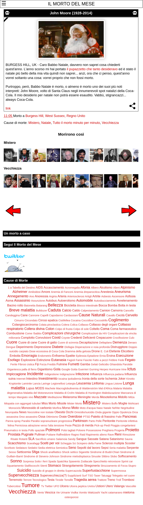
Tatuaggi (106, 475)
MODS (39, 388)
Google (65, 369)
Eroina (111, 355)
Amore (45, 291)
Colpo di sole (81, 328)
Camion (105, 310)
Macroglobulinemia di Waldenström (77, 388)
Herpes (104, 369)
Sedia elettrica (46, 447)
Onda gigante (103, 412)
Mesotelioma (108, 397)
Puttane (51, 434)
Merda (95, 397)
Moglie (122, 403)
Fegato (130, 360)
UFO (56, 486)
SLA (31, 439)
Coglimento (118, 320)
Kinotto (130, 378)
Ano (31, 296)
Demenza (120, 342)
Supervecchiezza (23, 475)
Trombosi (128, 479)
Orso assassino (28, 416)
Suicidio (24, 470)
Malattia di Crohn (64, 392)
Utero (109, 486)
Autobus (51, 300)
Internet (21, 378)
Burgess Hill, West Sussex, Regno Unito (55, 116)
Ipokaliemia (74, 378)
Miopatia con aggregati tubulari (22, 403)
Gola (57, 369)
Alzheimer (19, 292)
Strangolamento (72, 465)
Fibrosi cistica (26, 364)
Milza (131, 397)
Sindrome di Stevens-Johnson (41, 456)
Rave (111, 434)
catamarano (115, 492)
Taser (97, 475)
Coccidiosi (87, 320)
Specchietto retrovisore (106, 461)
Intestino (32, 378)
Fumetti (73, 364)
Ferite (13, 364)
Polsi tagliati (68, 430)
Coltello (95, 328)
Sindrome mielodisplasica (75, 456)
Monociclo (15, 407)
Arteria (62, 296)
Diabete (57, 347)
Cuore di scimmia (68, 342)
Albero (95, 287)
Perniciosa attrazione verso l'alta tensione (39, 425)
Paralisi (25, 420)
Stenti (43, 465)
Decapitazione (88, 342)
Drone (96, 351)
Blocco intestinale (87, 305)
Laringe (45, 383)
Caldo (76, 310)
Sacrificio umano (45, 439)
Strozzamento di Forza (114, 465)
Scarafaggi (33, 443)
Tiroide (59, 479)
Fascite (87, 360)
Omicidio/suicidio (84, 412)
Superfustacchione (96, 470)
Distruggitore (119, 347)
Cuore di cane (27, 342)
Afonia (85, 287)
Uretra (91, 486)
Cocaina (76, 320)
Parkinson (80, 421)
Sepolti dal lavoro (88, 447)
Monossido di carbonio (36, 407)
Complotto (28, 337)
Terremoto (15, 479)
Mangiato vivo (25, 397)
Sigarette (84, 452)
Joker (121, 378)
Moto (75, 408)
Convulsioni (43, 337)
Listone (117, 383)
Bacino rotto (15, 305)
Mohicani (133, 403)
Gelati (94, 364)
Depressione (42, 347)
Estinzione (43, 360)
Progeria (119, 430)
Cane (24, 315)
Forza (43, 364)
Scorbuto (9, 447)
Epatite (70, 355)
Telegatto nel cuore (123, 475)
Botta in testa (127, 305)
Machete (50, 388)
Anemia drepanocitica (87, 291)
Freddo (51, 364)
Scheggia (66, 443)
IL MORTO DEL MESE (71, 3)
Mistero (33, 123)
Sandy (72, 439)
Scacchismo (17, 443)
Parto (92, 420)
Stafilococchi (31, 465)
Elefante (114, 351)
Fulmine (61, 364)
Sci (74, 443)
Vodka (74, 492)
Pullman (40, 434)
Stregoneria (92, 465)
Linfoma (98, 383)
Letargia (71, 383)
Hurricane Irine (117, 369)
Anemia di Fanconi (62, 291)
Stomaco (54, 465)
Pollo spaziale (36, 430)
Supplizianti (74, 475)
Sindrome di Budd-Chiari (104, 452)
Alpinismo (127, 287)
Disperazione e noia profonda (92, 347)
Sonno (16, 461)
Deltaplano (105, 342)
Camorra (117, 310)
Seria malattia (117, 447)
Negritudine (127, 407)
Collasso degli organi (103, 324)
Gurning (94, 369)
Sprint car (127, 461)
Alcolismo (105, 287)
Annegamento (17, 296)
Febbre (113, 360)
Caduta (54, 310)
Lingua (109, 383)
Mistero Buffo (110, 403)
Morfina (57, 407)
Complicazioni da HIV (94, 333)
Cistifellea (64, 320)
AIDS (39, 287)
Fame (79, 360)
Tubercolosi (14, 486)
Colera (65, 324)
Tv (42, 486)
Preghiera (108, 430)
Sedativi (32, 447)
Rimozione (129, 434)
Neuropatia (11, 412)
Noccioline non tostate (40, 412)
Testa (51, 479)
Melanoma (70, 397)
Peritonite (108, 420)
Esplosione (28, 360)
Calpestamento (90, 310)
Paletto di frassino (103, 416)
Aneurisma (123, 292)
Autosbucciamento (105, 300)
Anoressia (41, 296)
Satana (104, 439)
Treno (111, 479)
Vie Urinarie (63, 492)
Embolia (15, 355)
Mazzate (40, 397)
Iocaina (62, 378)
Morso (66, 407)
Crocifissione (120, 337)
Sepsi (105, 447)
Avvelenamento (127, 300)
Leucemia (83, 383)
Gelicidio (104, 364)
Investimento (48, 378)
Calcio (66, 310)
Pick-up (98, 425)
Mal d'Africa (105, 388)
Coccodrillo (101, 320)
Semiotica (62, 447)
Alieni (116, 287)
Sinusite (96, 456)
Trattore (102, 479)
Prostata (14, 434)
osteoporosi (71, 497)
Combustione (15, 333)
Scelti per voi (49, 443)
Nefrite (116, 407)
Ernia (102, 355)
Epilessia (81, 355)
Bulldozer (41, 310)
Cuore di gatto (47, 342)
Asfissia (130, 296)
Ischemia (111, 378)
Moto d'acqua (88, 407)
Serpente (133, 447)
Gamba (85, 364)
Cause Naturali (92, 315)
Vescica (50, 492)
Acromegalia (72, 287)
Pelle (99, 420)
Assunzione (38, 300)
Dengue (10, 347)
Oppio (115, 412)
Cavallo (110, 315)
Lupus (30, 388)
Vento (40, 492)
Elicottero (127, 351)
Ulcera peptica (78, 486)
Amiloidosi (34, 291)
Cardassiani (71, 315)
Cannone (33, 315)
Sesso (12, 452)
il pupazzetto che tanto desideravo (92, 69)
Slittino (105, 456)
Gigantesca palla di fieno (22, 369)
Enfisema (58, 355)
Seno (72, 447)
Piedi (107, 425)
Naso (99, 407)
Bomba (112, 305)
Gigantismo (45, 369)
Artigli (88, 296)
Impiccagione (16, 374)
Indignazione (67, 374)
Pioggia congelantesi (123, 425)
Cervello (131, 315)
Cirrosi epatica (48, 320)
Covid (56, 337)
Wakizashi (94, 492)
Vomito (83, 492)
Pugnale (27, 434)
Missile (61, 403)
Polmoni (52, 430)
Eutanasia (58, 360)
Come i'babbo (33, 333)
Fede (121, 360)
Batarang (41, 305)
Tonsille (68, 479)
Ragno (75, 434)
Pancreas (130, 416)
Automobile (84, 300)
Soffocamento (127, 456)
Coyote (65, 337)
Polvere (80, 430)
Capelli (44, 315)
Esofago (14, 360)
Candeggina (12, 315)
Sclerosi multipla (113, 443)
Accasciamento (54, 287)
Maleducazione (111, 392)
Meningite (84, 397)
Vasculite (130, 486)
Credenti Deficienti (83, 337)
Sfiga (35, 452)
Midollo (122, 397)
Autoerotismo (66, 300)
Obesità (60, 412)
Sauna (129, 439)
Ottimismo (52, 416)
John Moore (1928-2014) (71, 13)
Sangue (81, 439)
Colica (73, 324)
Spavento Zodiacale (80, 461)
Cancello (128, 310)
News (22, 412)
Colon (50, 329)
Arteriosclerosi (75, 296)
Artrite (96, 296)
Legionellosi (58, 383)
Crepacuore (104, 337)
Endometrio (45, 355)
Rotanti (23, 439)
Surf (84, 475)
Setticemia (24, 452)
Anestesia (107, 291)
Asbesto (106, 296)
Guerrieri (83, 369)
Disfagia (69, 347)
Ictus (131, 369)
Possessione (93, 430)
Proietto (132, 430)
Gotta (74, 369)
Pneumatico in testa (15, 430)
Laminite (27, 383)
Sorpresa (28, 461)
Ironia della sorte (93, 378)
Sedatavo (21, 447)
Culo (131, 337)
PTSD (86, 416)
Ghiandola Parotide (121, 364)
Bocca (103, 305)
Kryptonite (15, 383)
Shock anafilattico (50, 452)
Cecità (120, 315)
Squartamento (15, 465)
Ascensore (118, 296)
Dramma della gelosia (78, 351)
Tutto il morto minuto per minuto (76, 123)
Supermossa (118, 470)
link (8, 108)
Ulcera (64, 486)
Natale (46, 123)
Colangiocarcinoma (25, 324)
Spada (52, 461)
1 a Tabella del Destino (21, 287)
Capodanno (56, 315)
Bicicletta (70, 305)
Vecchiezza (110, 123)
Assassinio (22, 300)
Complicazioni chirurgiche (61, 333)
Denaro (132, 342)
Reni (118, 434)
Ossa (41, 416)
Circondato (31, 320)
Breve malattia (22, 310)
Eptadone (93, 355)
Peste (68, 425)
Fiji (37, 364)
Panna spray (13, 420)
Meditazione (54, 397)
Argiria (53, 296)
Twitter (49, 486)
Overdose (75, 416)
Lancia (36, 383)
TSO (90, 475)
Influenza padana (113, 374)
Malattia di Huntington (88, 392)
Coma (104, 329)
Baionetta (29, 305)
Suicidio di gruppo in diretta (48, 470)
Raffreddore (63, 434)
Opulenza (125, 412)
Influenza (96, 374)
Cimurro (19, 320)
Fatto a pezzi (100, 360)
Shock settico (70, 452)
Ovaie (63, 416)
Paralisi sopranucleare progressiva (51, 420)
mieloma (128, 492)
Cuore (11, 342)
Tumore (30, 485)
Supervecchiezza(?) (53, 475)
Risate (14, 439)
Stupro (132, 465)
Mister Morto (74, 403)
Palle (119, 416)
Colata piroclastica (50, 324)
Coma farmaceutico (123, 328)
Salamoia (61, 439)
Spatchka (62, 461)
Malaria (117, 388)
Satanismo (117, 439)
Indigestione (52, 374)
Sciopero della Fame (89, 443)
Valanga (119, 486)
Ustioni (100, 486)
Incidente (35, 373)
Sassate (93, 439)
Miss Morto (49, 403)
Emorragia (29, 355)
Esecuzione (124, 355)
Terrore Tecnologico (34, 479)
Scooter (130, 443)
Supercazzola (73, 470)
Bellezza (55, 305)
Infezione (82, 374)
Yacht (104, 492)
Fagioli (71, 360)
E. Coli (104, 351)
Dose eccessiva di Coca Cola (46, 351)
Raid (82, 434)
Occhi (69, 412)
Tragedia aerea (85, 480)
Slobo (113, 456)
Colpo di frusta (64, 328)
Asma (9, 300)
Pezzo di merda (82, 425)
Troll (118, 479)
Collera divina (34, 329)
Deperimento (24, 347)
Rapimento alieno (96, 434)
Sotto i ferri (41, 461)
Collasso (83, 324)
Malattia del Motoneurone (38, 392)
